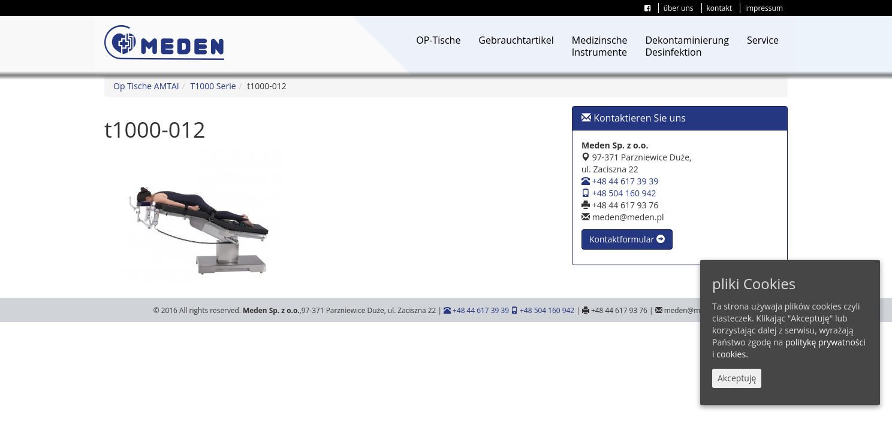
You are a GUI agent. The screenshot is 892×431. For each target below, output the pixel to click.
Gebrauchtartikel (515, 40)
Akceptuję (737, 378)
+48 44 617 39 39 (619, 181)
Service (763, 40)
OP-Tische (438, 40)
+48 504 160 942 (618, 193)
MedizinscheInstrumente (600, 46)
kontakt (719, 8)
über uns (679, 8)
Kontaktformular (627, 239)
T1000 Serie (213, 86)
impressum (764, 8)
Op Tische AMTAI (146, 86)
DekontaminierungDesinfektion (687, 46)
